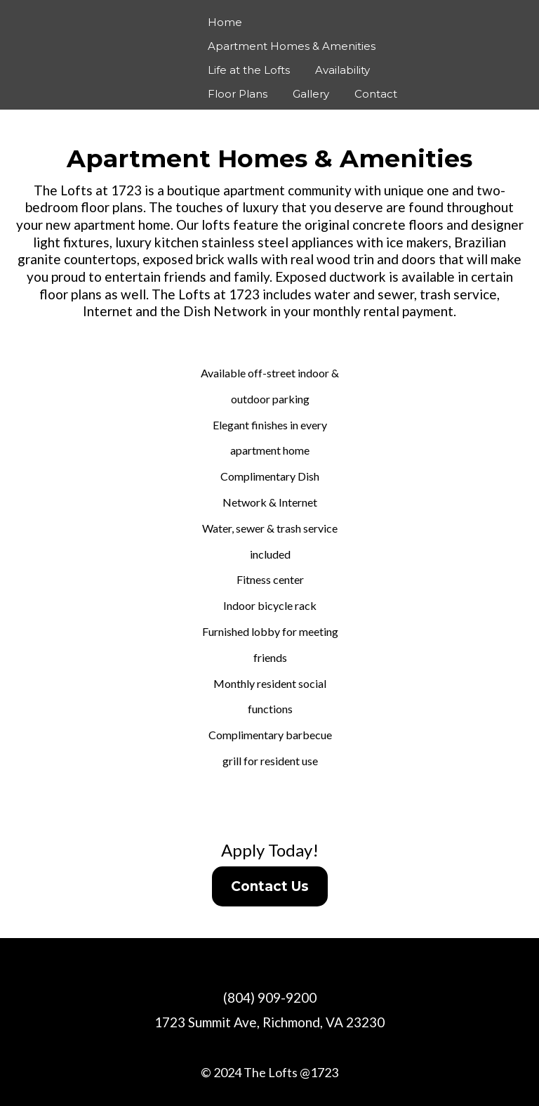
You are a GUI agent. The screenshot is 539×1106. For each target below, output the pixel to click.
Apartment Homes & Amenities (291, 46)
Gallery (311, 93)
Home (225, 22)
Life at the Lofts (249, 70)
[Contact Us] (270, 886)
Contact (375, 93)
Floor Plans (237, 93)
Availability (342, 70)
